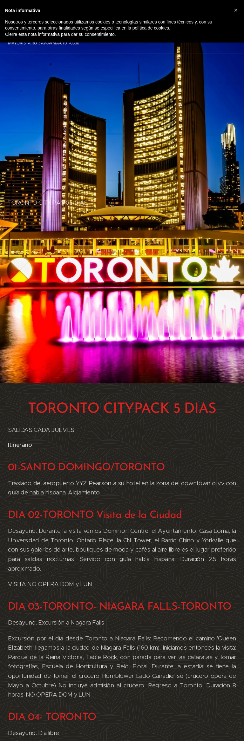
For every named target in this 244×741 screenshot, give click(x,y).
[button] (236, 10)
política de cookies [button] (150, 27)
